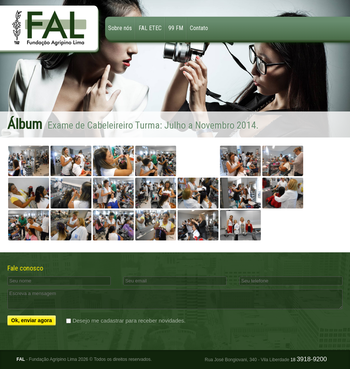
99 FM (175, 28)
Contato (199, 28)
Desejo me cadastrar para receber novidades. (128, 320)
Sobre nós (120, 28)
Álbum (24, 124)
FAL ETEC (150, 28)
